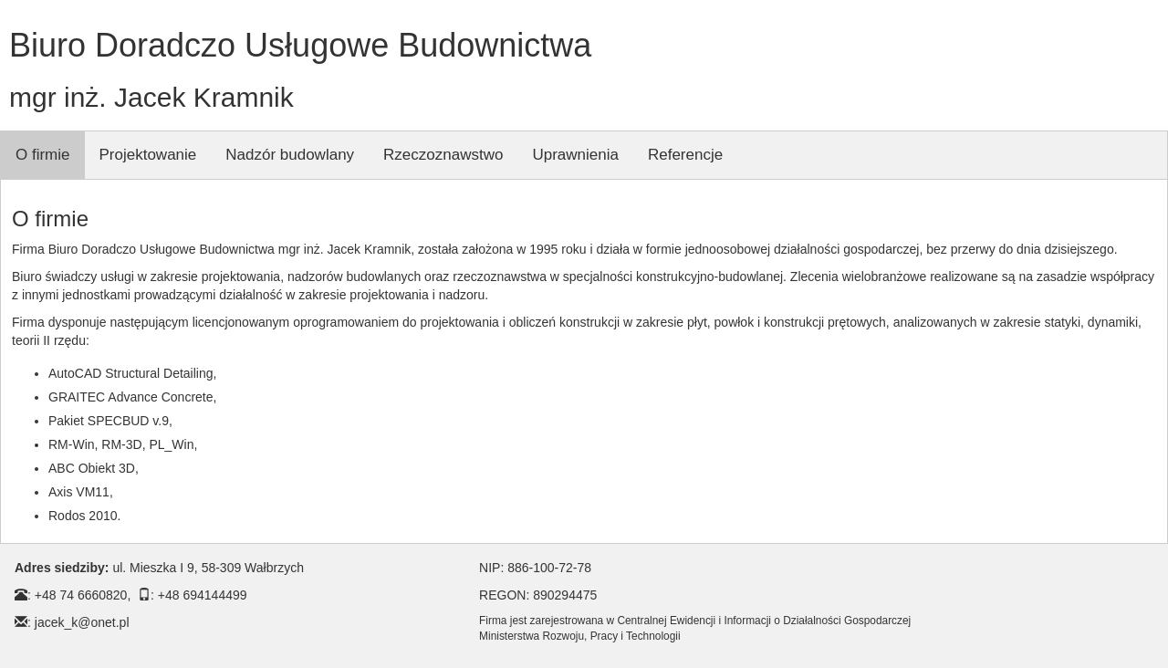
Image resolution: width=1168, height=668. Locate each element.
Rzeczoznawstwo (443, 154)
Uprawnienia (575, 154)
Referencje (685, 154)
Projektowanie (148, 154)
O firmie (43, 154)
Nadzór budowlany (289, 154)
